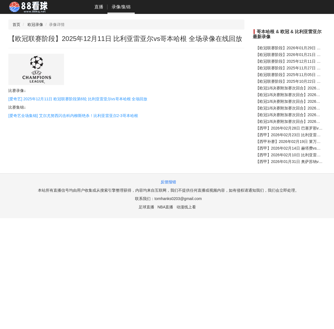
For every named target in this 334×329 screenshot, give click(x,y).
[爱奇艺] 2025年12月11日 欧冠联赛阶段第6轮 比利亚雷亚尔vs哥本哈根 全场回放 (77, 99)
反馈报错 (168, 182)
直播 (98, 6)
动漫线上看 (186, 207)
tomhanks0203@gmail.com (178, 198)
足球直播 (146, 207)
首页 (16, 24)
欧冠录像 (35, 24)
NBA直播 (165, 207)
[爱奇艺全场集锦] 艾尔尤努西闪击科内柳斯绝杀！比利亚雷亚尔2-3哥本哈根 (73, 115)
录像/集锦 (121, 6)
